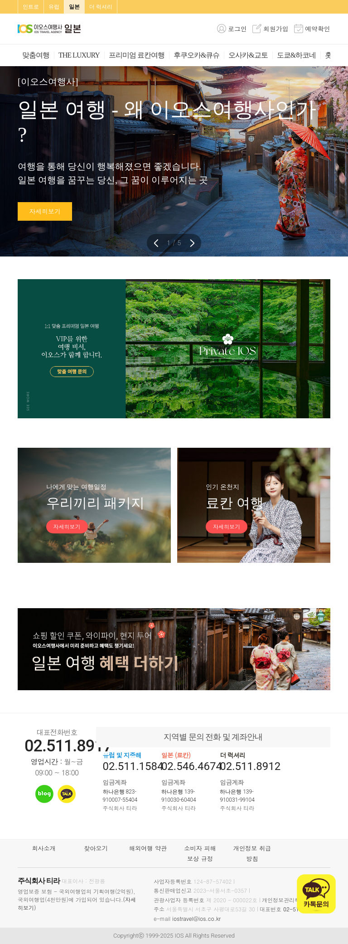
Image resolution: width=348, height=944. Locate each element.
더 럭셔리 (100, 7)
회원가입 (276, 28)
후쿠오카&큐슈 (196, 55)
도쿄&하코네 (296, 55)
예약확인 (317, 28)
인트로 (31, 7)
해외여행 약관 (148, 848)
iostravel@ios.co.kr (196, 918)
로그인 (237, 28)
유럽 (53, 7)
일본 (74, 7)
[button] (192, 243)
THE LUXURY (79, 55)
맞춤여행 (35, 55)
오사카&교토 (247, 55)
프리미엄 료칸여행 (136, 55)
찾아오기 (96, 848)
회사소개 (44, 848)
